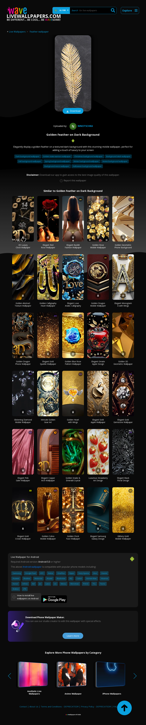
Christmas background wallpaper (88, 156)
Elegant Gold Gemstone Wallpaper (123, 421)
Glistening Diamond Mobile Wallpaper (23, 421)
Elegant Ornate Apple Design (98, 362)
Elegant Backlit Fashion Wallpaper (73, 246)
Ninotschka (81, 126)
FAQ (115, 706)
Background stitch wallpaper (118, 156)
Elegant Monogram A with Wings (123, 304)
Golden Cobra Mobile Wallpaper (48, 537)
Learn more (73, 635)
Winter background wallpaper (86, 161)
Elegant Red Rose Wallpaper (48, 246)
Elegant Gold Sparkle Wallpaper (48, 362)
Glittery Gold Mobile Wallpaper (123, 537)
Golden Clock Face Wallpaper (73, 537)
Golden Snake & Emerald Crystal (73, 479)
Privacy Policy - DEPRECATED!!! (96, 706)
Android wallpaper (32, 566)
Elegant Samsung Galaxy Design (98, 537)
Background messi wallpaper (57, 166)
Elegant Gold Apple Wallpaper (98, 421)
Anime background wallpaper (115, 161)
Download (73, 111)
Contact (23, 706)
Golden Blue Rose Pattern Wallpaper (73, 362)
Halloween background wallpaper (87, 166)
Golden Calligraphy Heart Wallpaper (48, 304)
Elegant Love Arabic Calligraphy (73, 304)
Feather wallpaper (39, 31)
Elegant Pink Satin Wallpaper (23, 479)
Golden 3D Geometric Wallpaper (123, 362)
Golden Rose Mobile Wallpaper (98, 246)
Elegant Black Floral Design (123, 479)
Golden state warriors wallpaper (57, 156)
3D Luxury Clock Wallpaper (23, 246)
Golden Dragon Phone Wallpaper (23, 362)
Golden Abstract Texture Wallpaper (23, 304)
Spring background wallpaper (57, 161)
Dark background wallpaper (28, 156)
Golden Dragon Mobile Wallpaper (98, 304)
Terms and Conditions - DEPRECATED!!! (60, 706)
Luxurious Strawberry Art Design (98, 479)
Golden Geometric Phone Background (123, 246)
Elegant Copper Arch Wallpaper (48, 479)
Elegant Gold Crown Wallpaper (23, 537)
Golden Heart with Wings (73, 421)
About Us (33, 706)
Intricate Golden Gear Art (48, 421)
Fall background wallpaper (30, 161)
